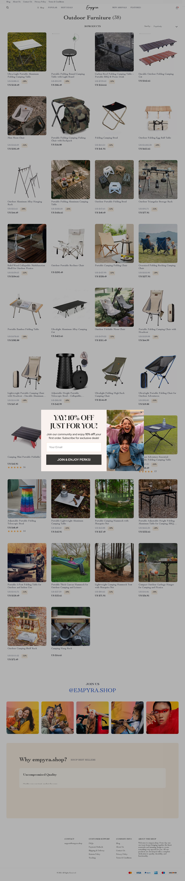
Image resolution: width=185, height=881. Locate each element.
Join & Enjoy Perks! (74, 460)
